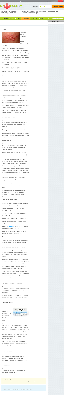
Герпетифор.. (37, 381)
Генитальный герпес (6, 281)
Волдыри (17, 389)
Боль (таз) (29, 389)
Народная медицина (46, 1)
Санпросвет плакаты (58, 6)
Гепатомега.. (17, 381)
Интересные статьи (5, 1)
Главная (3, 22)
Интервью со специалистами (24, 1)
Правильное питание (36, 1)
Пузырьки (5, 389)
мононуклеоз (11, 226)
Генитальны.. (6, 381)
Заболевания (9, 22)
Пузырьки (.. (23, 389)
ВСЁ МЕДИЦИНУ (10, 6)
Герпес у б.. (24, 381)
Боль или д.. (11, 389)
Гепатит (11, 381)
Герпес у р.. (30, 381)
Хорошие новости (13, 1)
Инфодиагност (54, 1)
